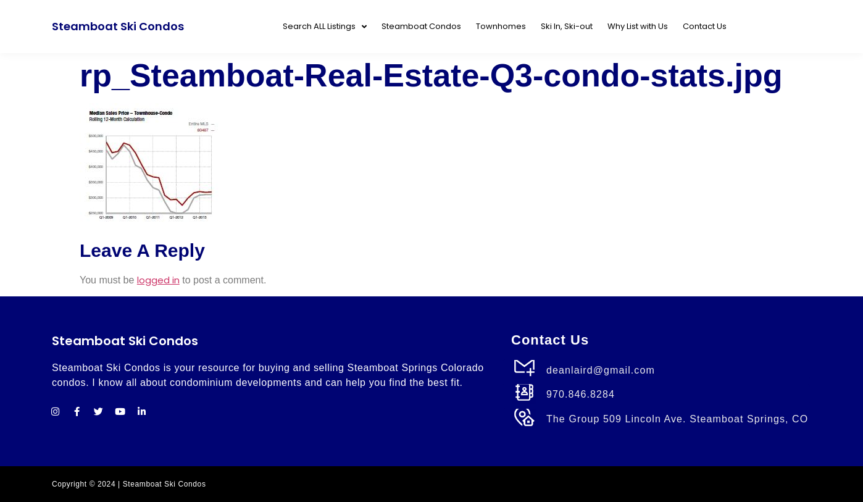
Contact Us (705, 26)
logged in (158, 280)
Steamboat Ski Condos (118, 26)
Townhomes (501, 26)
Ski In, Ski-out (567, 26)
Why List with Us (637, 26)
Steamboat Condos (421, 26)
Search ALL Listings (325, 27)
